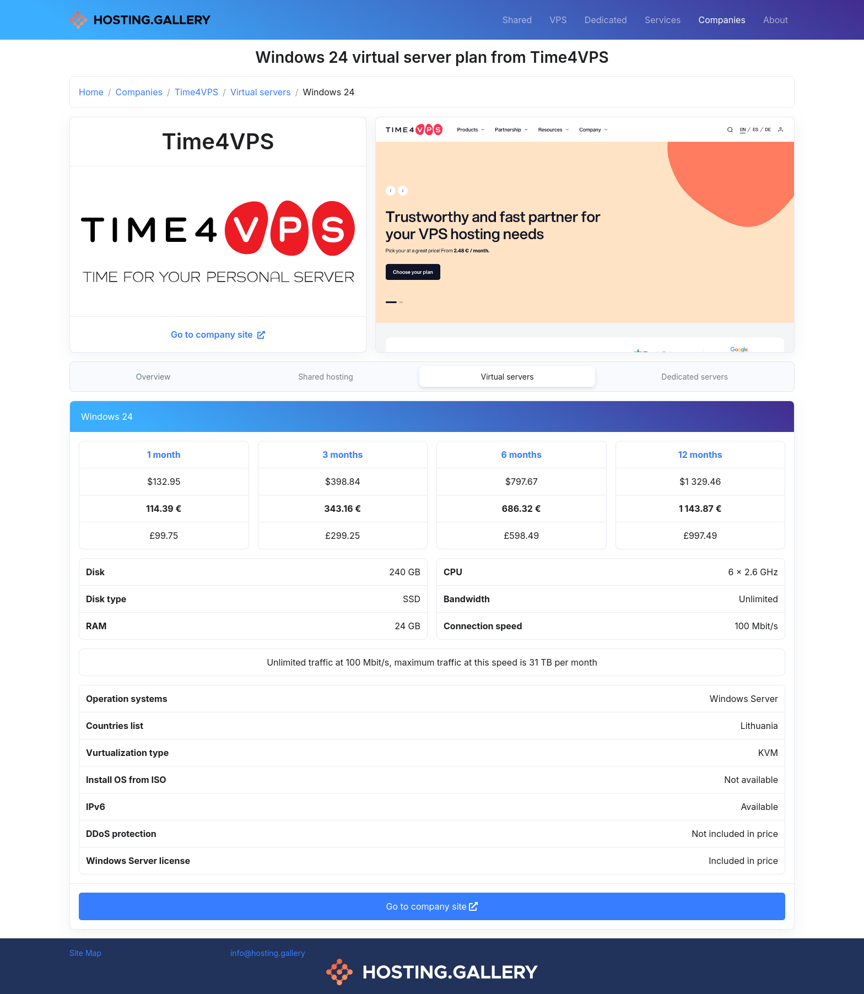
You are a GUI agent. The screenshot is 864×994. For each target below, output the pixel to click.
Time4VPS (196, 92)
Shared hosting (325, 376)
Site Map (85, 953)
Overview (153, 376)
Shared (517, 19)
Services (663, 19)
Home (91, 92)
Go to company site (218, 334)
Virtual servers (260, 92)
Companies (722, 19)
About (775, 19)
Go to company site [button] (432, 906)
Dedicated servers (694, 376)
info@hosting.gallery (267, 953)
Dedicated (606, 19)
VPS (558, 19)
